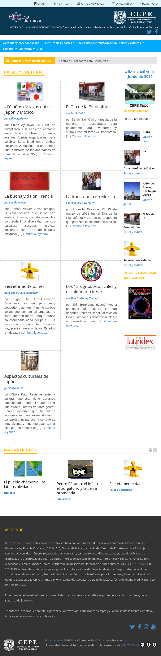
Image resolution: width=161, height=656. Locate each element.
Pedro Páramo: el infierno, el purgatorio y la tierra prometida (80, 488)
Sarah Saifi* (78, 113)
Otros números (90, 3)
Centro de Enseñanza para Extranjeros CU (85, 61)
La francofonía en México (90, 196)
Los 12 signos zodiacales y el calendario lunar (91, 289)
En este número (135, 111)
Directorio (122, 3)
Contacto (149, 3)
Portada (61, 3)
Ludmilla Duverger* (82, 203)
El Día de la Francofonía (89, 106)
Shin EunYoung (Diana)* (85, 298)
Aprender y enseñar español (21, 43)
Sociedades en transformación (97, 43)
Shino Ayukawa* (19, 118)
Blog (40, 49)
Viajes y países (62, 43)
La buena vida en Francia (28, 196)
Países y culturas (130, 43)
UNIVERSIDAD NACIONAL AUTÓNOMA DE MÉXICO (35, 27)
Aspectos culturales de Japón (26, 378)
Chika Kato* (16, 388)
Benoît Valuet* (17, 202)
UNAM (40, 3)
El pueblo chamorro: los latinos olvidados (25, 484)
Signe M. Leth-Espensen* (23, 293)
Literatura (25, 49)
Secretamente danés (24, 286)
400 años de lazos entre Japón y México (27, 109)
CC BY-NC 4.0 (139, 644)
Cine (48, 43)
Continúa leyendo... (85, 136)
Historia (8, 49)
